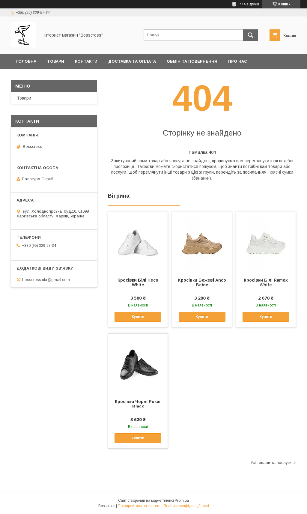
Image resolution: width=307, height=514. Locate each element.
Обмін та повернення (192, 61)
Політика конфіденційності (186, 506)
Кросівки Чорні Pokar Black (138, 404)
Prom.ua (182, 500)
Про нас (237, 61)
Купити (138, 317)
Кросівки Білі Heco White (138, 282)
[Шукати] (250, 35)
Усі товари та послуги (271, 462)
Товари (55, 61)
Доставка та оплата (132, 61)
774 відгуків (249, 4)
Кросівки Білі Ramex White (266, 282)
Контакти (86, 61)
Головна (26, 61)
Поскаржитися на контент (139, 506)
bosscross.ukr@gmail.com (46, 279)
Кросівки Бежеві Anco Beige (202, 282)
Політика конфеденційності (50, 77)
